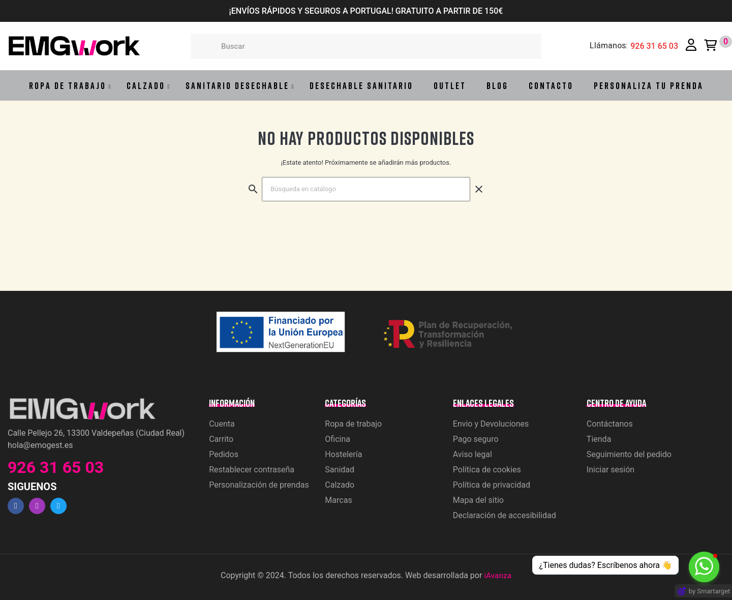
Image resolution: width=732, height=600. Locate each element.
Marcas (338, 500)
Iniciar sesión (610, 469)
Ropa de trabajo (353, 424)
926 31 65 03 (654, 46)
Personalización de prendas (259, 485)
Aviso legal (472, 454)
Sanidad (339, 469)
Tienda (599, 439)
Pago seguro (476, 439)
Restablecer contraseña (251, 469)
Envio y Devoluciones (491, 424)
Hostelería (343, 454)
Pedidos (223, 454)
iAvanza (497, 575)
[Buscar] (366, 189)
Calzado (339, 485)
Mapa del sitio (478, 500)
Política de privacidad (491, 485)
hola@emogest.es (40, 445)
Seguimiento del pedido (629, 454)
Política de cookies (487, 469)
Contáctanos (610, 424)
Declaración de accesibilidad (504, 515)
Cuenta (222, 424)
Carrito (221, 439)
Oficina (337, 439)
